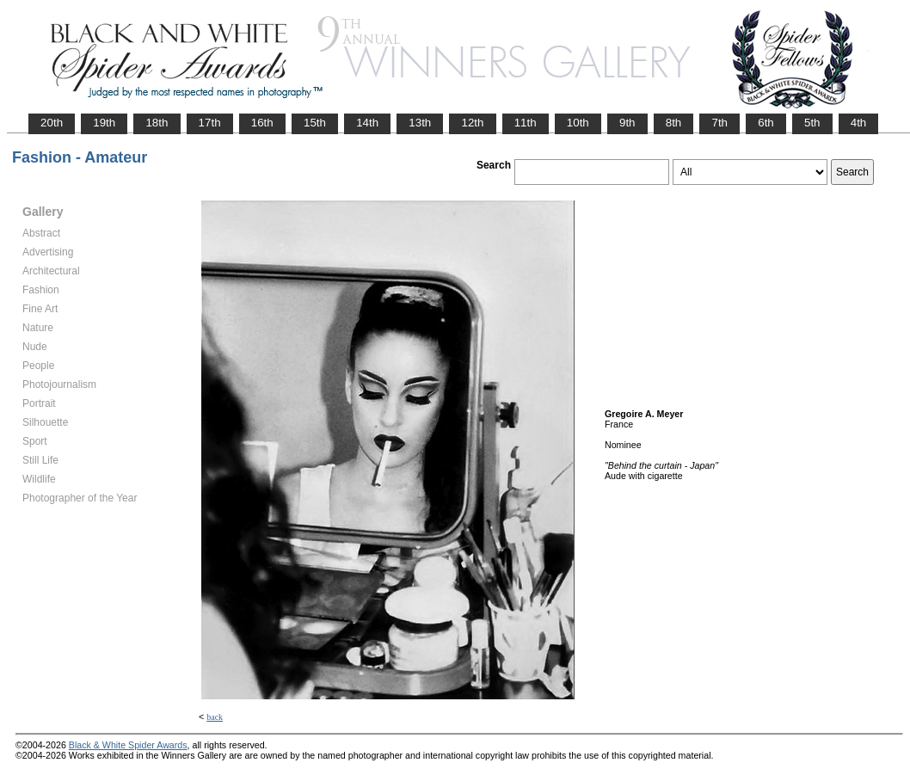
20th (51, 122)
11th (525, 122)
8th (674, 122)
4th (858, 122)
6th (766, 122)
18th (156, 122)
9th (627, 122)
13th (419, 122)
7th (719, 122)
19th (104, 122)
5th (812, 122)
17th (210, 122)
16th (262, 122)
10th (578, 122)
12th (472, 122)
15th (314, 122)
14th (367, 122)
